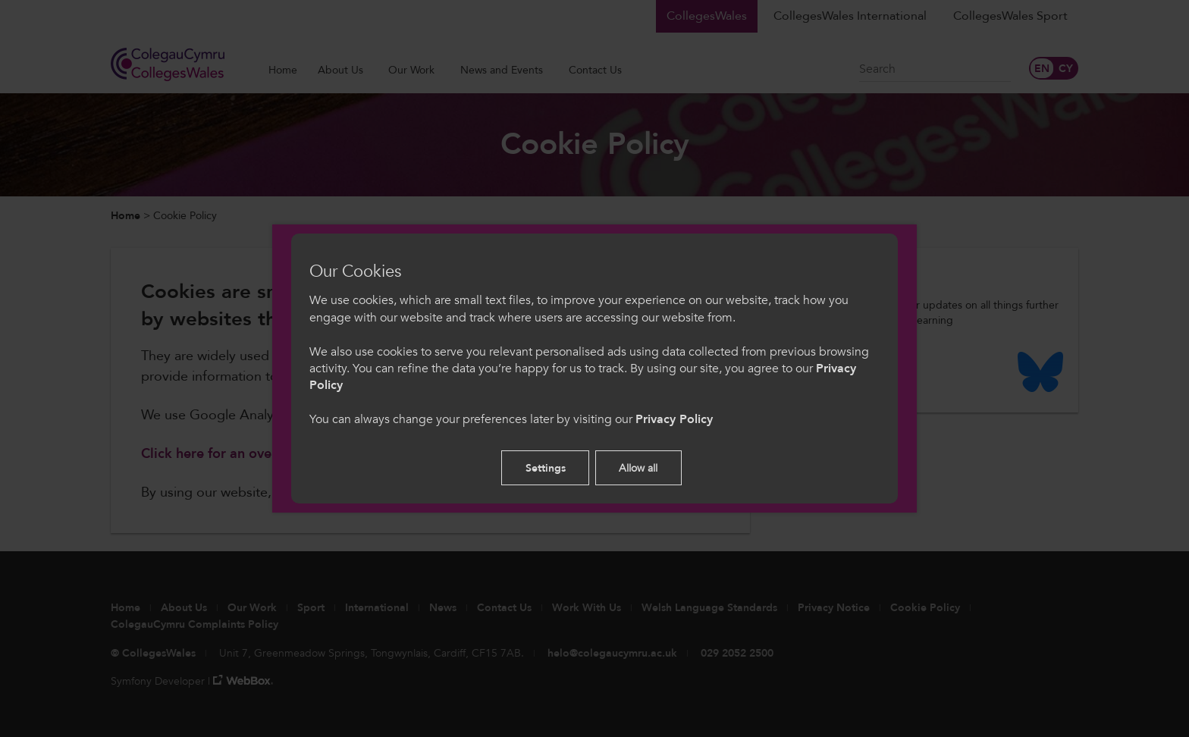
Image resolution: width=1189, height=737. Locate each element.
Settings (545, 468)
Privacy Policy (674, 419)
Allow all (638, 468)
